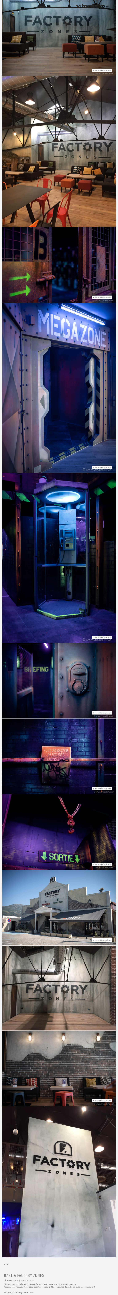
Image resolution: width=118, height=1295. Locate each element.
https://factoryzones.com (18, 1292)
